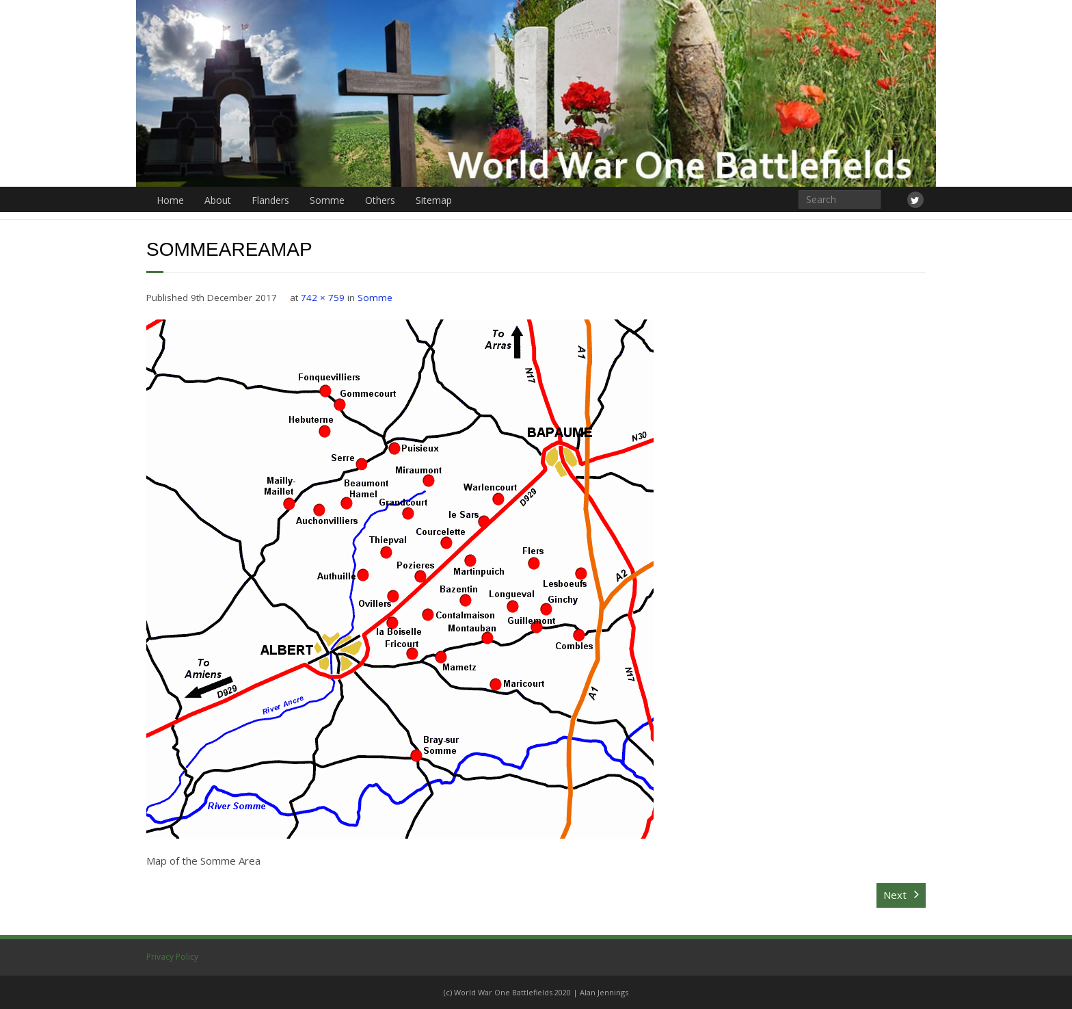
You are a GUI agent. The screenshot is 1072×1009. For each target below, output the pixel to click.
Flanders (270, 200)
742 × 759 (323, 297)
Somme (327, 200)
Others (380, 200)
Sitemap (434, 200)
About (217, 200)
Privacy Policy (172, 956)
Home (170, 200)
